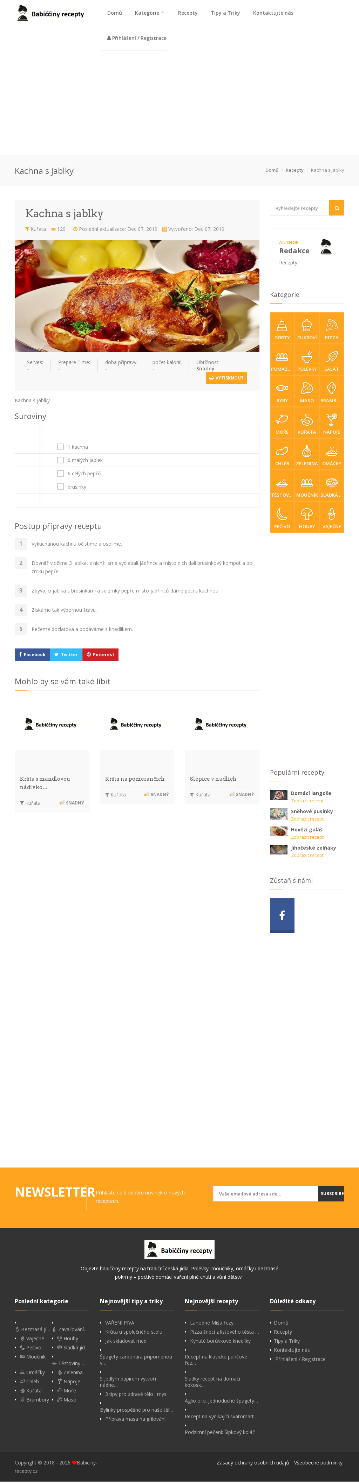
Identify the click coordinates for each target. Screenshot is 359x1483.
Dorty (282, 331)
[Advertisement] (179, 104)
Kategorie (147, 12)
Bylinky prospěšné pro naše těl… (136, 1411)
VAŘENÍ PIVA (119, 1324)
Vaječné (331, 520)
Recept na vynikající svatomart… (221, 1418)
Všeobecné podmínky (318, 1464)
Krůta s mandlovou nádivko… (45, 784)
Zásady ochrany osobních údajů (253, 1464)
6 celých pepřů (84, 475)
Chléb (282, 457)
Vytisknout (226, 379)
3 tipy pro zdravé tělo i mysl (136, 1395)
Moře (282, 426)
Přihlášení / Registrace (137, 38)
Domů (114, 12)
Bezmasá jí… (32, 1331)
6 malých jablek (85, 462)
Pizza (331, 331)
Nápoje (331, 426)
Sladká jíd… (73, 1349)
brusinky (77, 488)
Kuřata (35, 230)
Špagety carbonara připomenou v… (136, 1361)
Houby (307, 520)
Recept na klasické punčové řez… (216, 1361)
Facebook (35, 656)
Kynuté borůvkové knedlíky (220, 1342)
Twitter (69, 656)
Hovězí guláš (307, 831)
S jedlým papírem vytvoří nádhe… (128, 1383)
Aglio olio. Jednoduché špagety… (221, 1402)
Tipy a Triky (225, 12)
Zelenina (307, 457)
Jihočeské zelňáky (313, 849)
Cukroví (307, 331)
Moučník (307, 488)
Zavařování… (70, 1331)
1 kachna (78, 448)
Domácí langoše (311, 794)
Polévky (307, 363)
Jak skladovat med (126, 1342)
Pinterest (103, 656)
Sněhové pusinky (312, 812)
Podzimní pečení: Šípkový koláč (220, 1434)
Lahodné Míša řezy (211, 1324)
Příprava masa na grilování (135, 1420)
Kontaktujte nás (273, 12)
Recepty (188, 12)
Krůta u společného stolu (133, 1333)
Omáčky (331, 457)
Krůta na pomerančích (135, 780)
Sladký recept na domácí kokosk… (212, 1383)
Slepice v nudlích (213, 780)
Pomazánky (283, 363)
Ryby (282, 394)
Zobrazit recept (307, 802)
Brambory (332, 394)
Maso (307, 394)
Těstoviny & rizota (283, 488)
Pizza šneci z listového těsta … (224, 1333)
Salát (331, 363)
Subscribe (332, 1195)
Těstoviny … (69, 1365)
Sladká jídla (332, 488)
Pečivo (282, 520)
